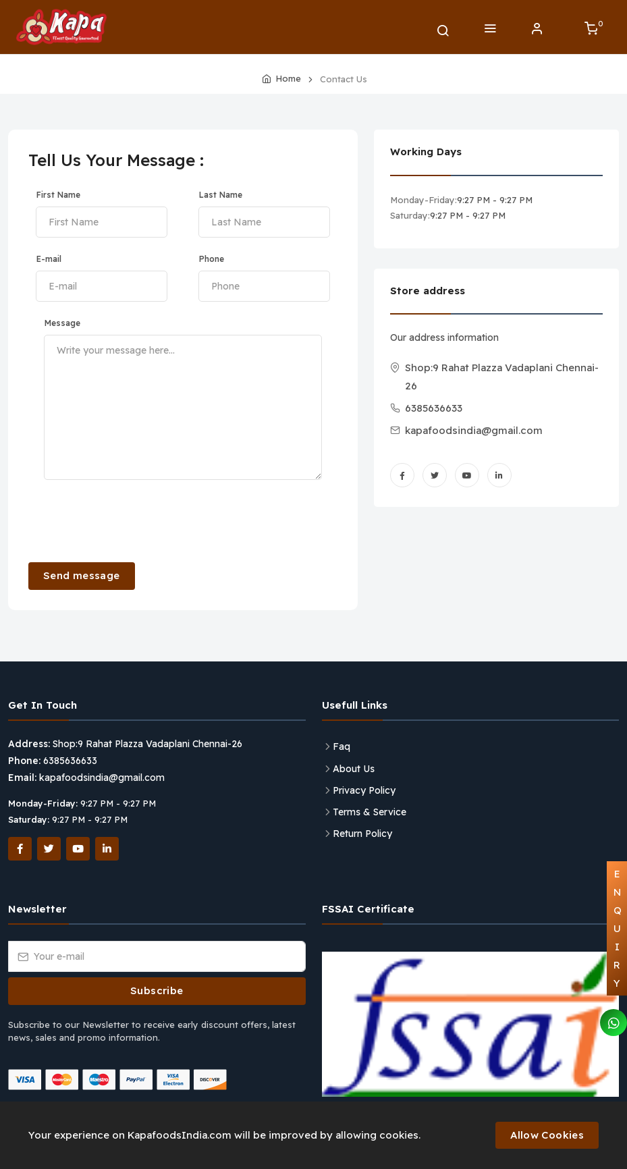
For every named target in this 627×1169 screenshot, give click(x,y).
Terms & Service (369, 812)
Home (288, 78)
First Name (58, 195)
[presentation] (131, 519)
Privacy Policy (364, 790)
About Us (354, 769)
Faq (341, 746)
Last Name (220, 195)
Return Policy (362, 833)
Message (62, 323)
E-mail (48, 259)
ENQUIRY (618, 928)
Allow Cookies (547, 1135)
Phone (211, 259)
